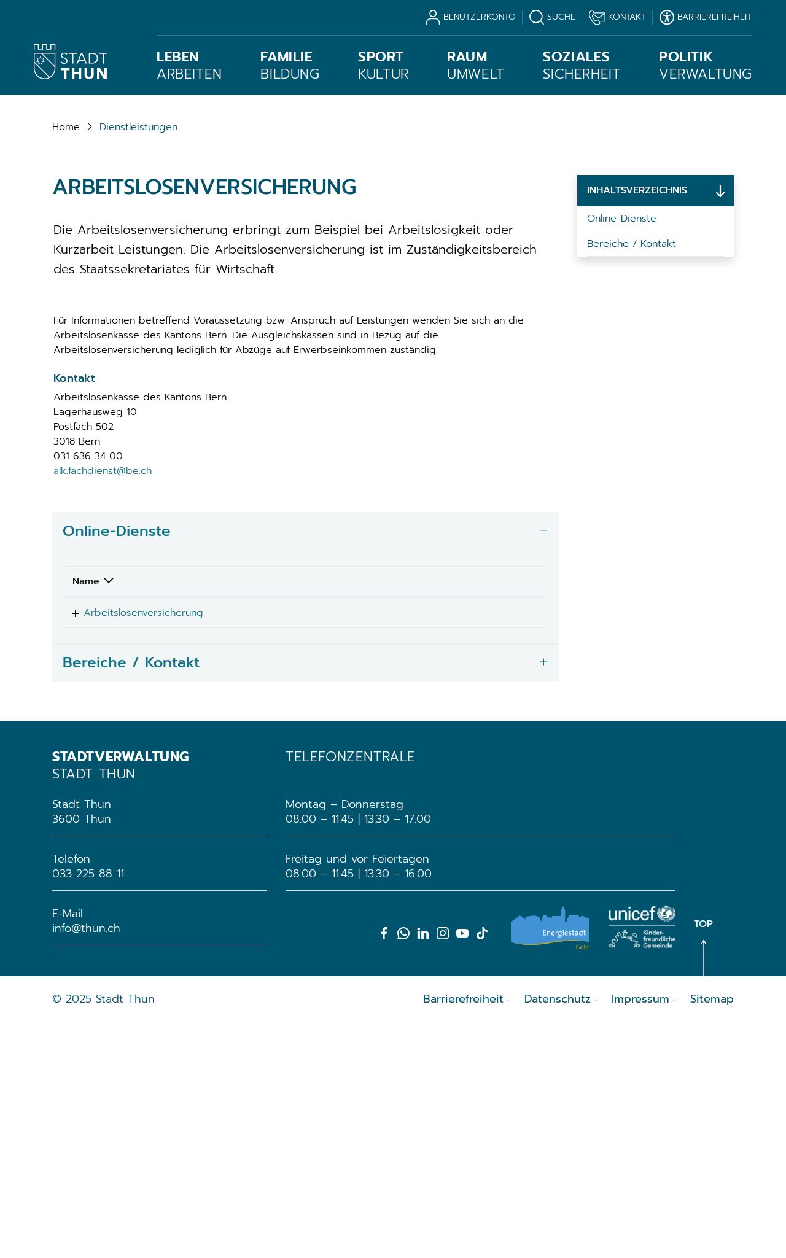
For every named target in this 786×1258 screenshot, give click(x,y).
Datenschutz (557, 1234)
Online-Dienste (621, 449)
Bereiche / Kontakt (631, 474)
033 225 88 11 (88, 1108)
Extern (494, 845)
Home (66, 358)
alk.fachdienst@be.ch (102, 701)
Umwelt (476, 66)
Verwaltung (705, 66)
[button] (138, 358)
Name (85, 812)
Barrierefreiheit (463, 1234)
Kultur (383, 66)
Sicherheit (581, 66)
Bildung (289, 66)
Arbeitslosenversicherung (132, 843)
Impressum (640, 1234)
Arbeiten (189, 66)
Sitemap (712, 1234)
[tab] (305, 762)
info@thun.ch (86, 1163)
